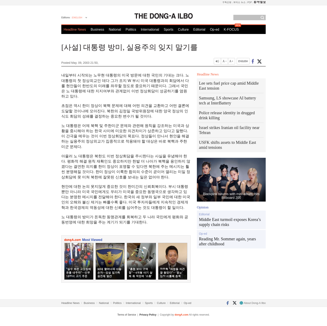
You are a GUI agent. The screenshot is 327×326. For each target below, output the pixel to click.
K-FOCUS (231, 29)
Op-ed (214, 29)
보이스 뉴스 (239, 2)
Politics (131, 29)
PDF (249, 2)
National (115, 29)
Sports (168, 29)
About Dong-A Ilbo (253, 303)
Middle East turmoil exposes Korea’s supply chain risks (230, 222)
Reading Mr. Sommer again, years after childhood (227, 241)
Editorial (199, 29)
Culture (183, 29)
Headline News (75, 29)
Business (97, 29)
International (150, 29)
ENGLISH (77, 17)
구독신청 (226, 2)
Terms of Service (126, 314)
